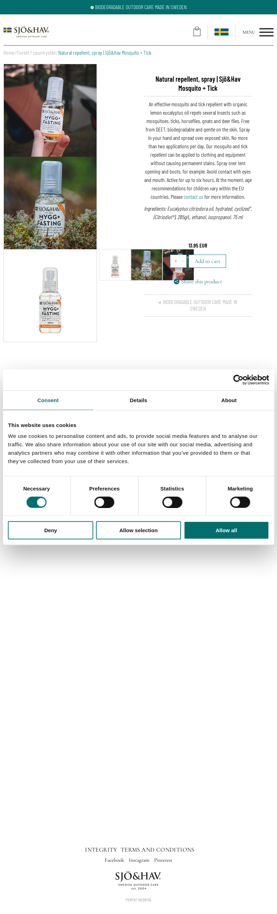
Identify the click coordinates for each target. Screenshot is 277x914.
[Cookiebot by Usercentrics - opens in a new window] (238, 379)
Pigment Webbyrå (138, 899)
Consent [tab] (48, 400)
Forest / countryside (36, 52)
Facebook (115, 860)
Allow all (226, 530)
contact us (193, 196)
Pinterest (163, 860)
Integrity (101, 849)
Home (9, 52)
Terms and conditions (157, 849)
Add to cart (207, 261)
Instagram (140, 860)
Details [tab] (138, 400)
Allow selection (138, 530)
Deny (50, 530)
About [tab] (229, 400)
